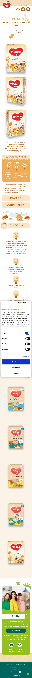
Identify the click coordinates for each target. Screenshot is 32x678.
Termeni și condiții (9, 664)
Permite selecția (16, 368)
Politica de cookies (13, 667)
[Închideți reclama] (29, 303)
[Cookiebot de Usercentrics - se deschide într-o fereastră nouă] (19, 303)
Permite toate (16, 362)
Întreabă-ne (16, 631)
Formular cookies (16, 669)
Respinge (16, 373)
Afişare (25, 356)
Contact (20, 667)
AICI (11, 635)
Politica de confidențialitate (20, 664)
